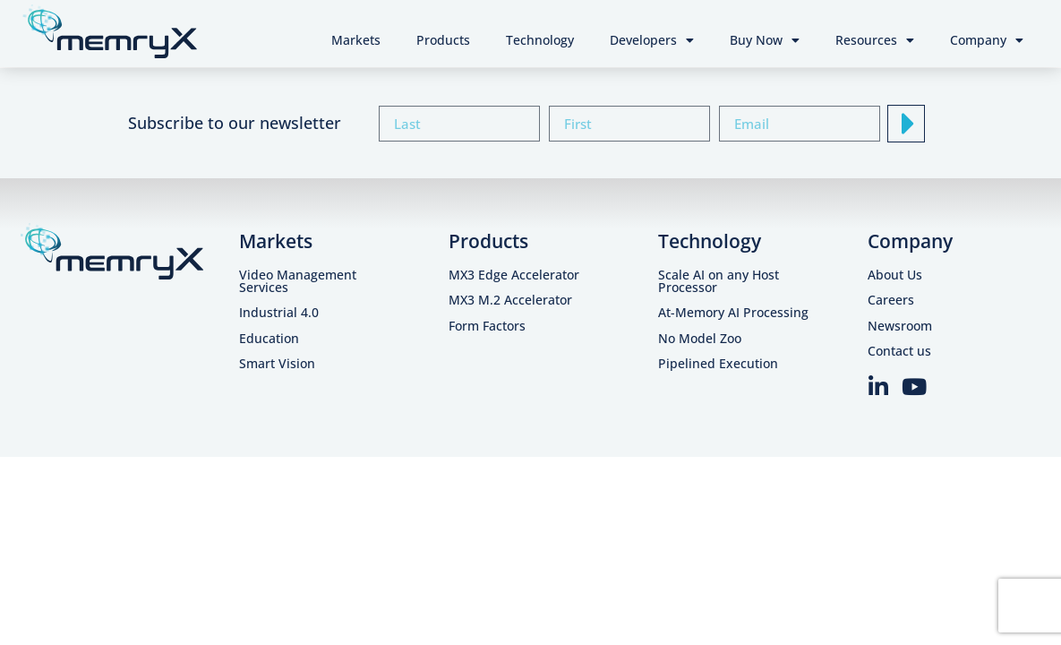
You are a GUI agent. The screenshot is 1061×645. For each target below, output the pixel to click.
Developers (652, 40)
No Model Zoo (699, 338)
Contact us (899, 350)
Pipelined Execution (718, 363)
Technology (540, 39)
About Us (895, 274)
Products (443, 39)
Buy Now (765, 40)
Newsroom (900, 325)
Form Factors (487, 325)
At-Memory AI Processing (733, 312)
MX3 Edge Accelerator (514, 274)
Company (986, 40)
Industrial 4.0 (279, 312)
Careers (891, 299)
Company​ (910, 241)
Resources (874, 40)
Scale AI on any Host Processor (718, 281)
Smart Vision (277, 363)
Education (269, 338)
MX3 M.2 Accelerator (510, 299)
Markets (356, 39)
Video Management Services (297, 281)
